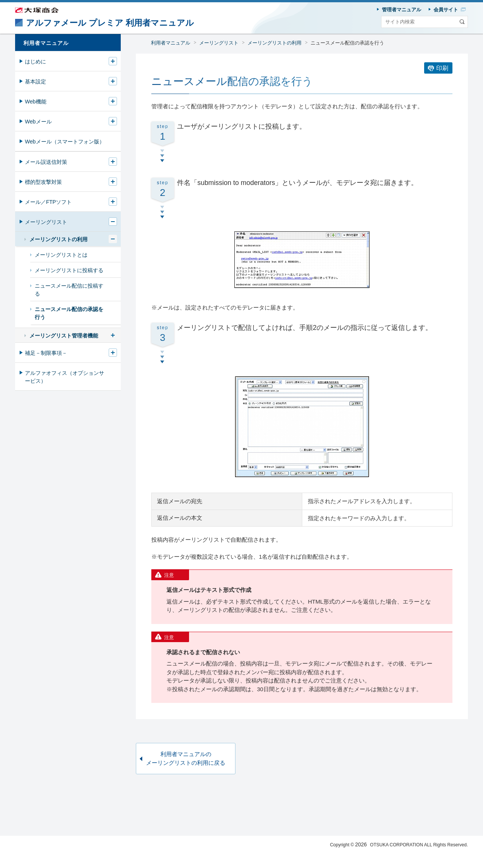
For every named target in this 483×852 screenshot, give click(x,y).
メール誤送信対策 (46, 162)
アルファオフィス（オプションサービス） (64, 377)
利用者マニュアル (170, 43)
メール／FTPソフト (48, 202)
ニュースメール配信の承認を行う (347, 43)
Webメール (38, 122)
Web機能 (35, 102)
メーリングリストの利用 (274, 43)
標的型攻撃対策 (43, 182)
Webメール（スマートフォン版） (65, 142)
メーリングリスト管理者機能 (63, 336)
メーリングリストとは (61, 255)
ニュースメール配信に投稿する (69, 290)
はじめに (35, 62)
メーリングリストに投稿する (69, 270)
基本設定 (35, 82)
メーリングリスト (218, 43)
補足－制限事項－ (46, 353)
